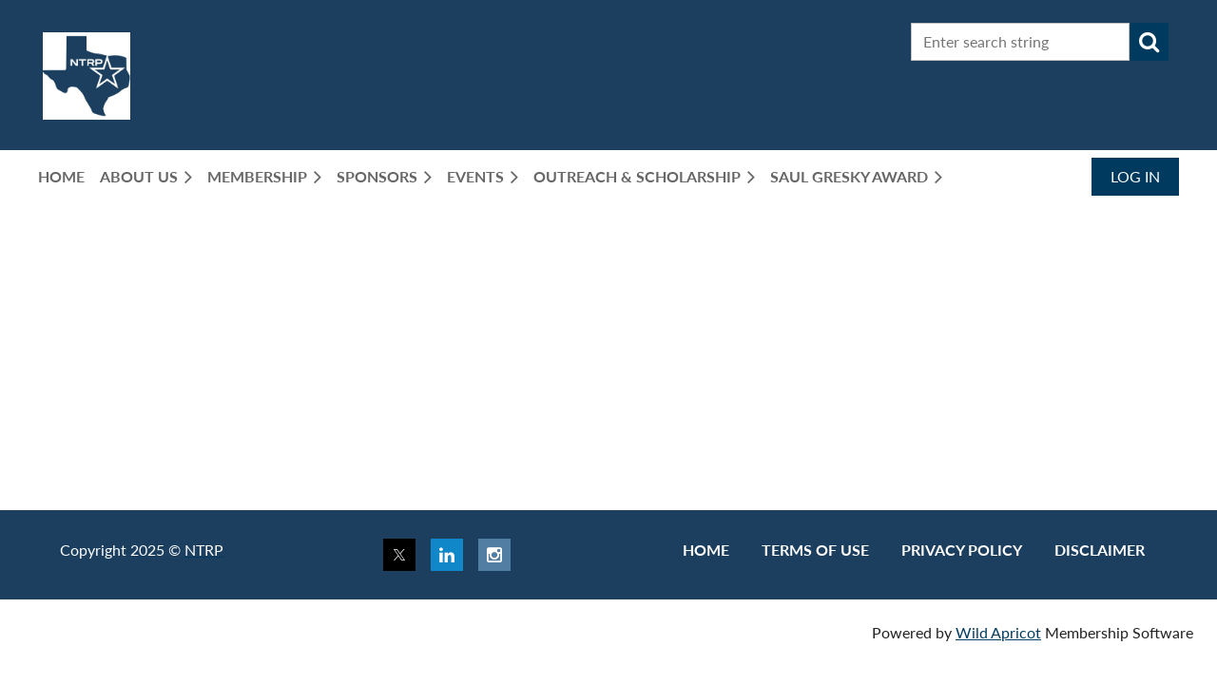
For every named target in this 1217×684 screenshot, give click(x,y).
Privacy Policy (961, 550)
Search (1149, 42)
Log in (1135, 176)
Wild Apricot (998, 632)
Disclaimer (1099, 550)
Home (706, 550)
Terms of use (815, 550)
